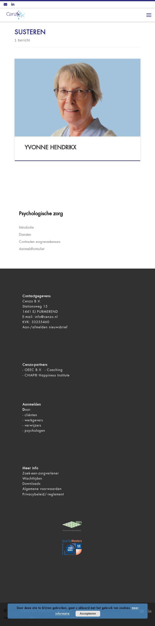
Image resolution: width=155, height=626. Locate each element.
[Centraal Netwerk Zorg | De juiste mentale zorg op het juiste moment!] (15, 14)
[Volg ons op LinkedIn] (12, 4)
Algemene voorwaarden (42, 488)
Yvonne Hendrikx (50, 147)
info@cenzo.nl (46, 316)
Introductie (26, 227)
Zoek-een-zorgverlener (40, 473)
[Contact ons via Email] (5, 4)
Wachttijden (32, 478)
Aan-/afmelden (35, 327)
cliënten (31, 415)
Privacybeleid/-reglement (43, 494)
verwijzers (33, 425)
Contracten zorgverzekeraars (39, 241)
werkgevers (34, 420)
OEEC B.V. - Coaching (44, 370)
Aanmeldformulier (31, 249)
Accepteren (88, 613)
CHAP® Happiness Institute (47, 375)
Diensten (25, 234)
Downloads (31, 483)
